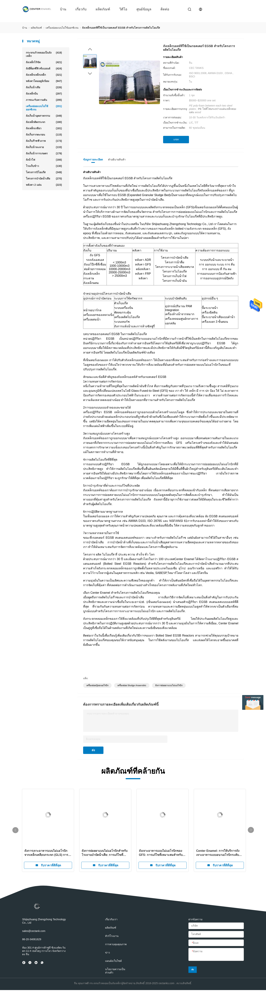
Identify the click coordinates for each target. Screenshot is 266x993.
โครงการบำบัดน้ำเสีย (44, 178)
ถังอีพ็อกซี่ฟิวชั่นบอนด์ (44, 68)
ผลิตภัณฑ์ (103, 9)
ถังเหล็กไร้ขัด (44, 62)
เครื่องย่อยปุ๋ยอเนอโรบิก (97, 685)
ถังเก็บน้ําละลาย (44, 147)
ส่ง (93, 750)
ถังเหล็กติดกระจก (44, 122)
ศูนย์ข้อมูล (144, 9)
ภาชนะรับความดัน (44, 100)
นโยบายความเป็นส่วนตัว (115, 971)
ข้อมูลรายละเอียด (93, 159)
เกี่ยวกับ (80, 9)
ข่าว (107, 952)
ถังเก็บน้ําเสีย (44, 87)
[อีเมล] (216, 943)
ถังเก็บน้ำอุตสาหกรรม (44, 115)
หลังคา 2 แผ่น (44, 184)
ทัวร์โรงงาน (112, 935)
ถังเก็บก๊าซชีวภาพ (44, 141)
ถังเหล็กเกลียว (44, 128)
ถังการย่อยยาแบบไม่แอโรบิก (169, 685)
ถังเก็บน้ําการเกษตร (44, 153)
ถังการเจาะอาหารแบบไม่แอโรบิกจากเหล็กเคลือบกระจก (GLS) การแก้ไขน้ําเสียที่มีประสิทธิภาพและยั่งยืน (46, 853)
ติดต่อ (165, 9)
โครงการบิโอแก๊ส (44, 172)
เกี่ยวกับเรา (111, 919)
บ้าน (63, 9)
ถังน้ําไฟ (44, 159)
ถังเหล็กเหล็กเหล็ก (44, 74)
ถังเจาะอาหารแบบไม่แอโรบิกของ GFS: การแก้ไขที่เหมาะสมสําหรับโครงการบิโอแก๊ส (161, 853)
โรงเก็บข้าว (44, 166)
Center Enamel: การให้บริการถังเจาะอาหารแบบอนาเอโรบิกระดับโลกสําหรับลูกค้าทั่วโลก (217, 853)
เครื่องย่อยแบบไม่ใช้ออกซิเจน (44, 107)
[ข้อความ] (216, 954)
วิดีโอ (123, 9)
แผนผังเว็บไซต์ (113, 960)
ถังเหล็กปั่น (44, 93)
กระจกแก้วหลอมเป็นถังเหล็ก (44, 54)
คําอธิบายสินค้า (117, 159)
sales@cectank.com (33, 930)
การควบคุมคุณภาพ (116, 944)
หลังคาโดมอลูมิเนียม (44, 81)
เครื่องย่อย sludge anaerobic (131, 685)
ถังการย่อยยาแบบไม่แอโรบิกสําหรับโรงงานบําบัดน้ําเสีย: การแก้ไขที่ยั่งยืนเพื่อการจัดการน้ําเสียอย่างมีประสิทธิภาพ (104, 853)
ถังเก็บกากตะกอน (44, 134)
